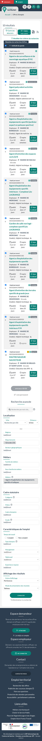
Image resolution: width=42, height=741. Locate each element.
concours (6, 2)
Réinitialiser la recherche (21, 600)
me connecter (21, 653)
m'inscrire (21, 630)
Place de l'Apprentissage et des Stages (21, 716)
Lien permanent (21, 395)
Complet (10, 538)
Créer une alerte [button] (24, 32)
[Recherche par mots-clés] (22, 409)
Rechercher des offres (21, 686)
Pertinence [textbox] (8, 581)
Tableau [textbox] (7, 588)
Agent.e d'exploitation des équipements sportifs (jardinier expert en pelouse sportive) (23, 122)
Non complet (23, 538)
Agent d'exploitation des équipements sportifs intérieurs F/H (20, 325)
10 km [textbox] (31, 423)
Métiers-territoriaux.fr (21, 710)
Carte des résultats (10, 32)
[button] (34, 409)
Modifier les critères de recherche (25, 38)
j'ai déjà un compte (21, 635)
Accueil (7, 15)
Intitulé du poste (16, 46)
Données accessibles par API (25, 736)
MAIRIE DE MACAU (27, 160)
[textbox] (15, 422)
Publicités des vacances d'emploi (20, 689)
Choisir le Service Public (21, 713)
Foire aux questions (21, 691)
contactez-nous (21, 674)
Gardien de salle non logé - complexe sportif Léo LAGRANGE (20, 226)
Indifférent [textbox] (7, 552)
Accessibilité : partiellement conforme (21, 697)
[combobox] (14, 422)
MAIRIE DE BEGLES (26, 62)
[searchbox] (21, 435)
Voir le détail (33, 72)
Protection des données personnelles (21, 694)
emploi (19, 2)
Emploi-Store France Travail (21, 719)
